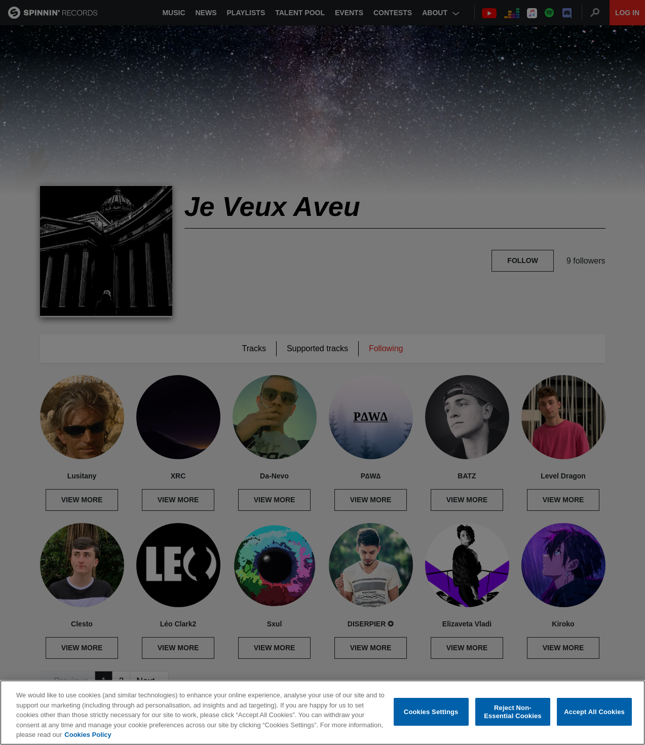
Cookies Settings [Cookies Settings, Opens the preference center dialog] (431, 712)
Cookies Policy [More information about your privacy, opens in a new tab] (87, 734)
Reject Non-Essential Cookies (512, 712)
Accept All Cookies (594, 712)
